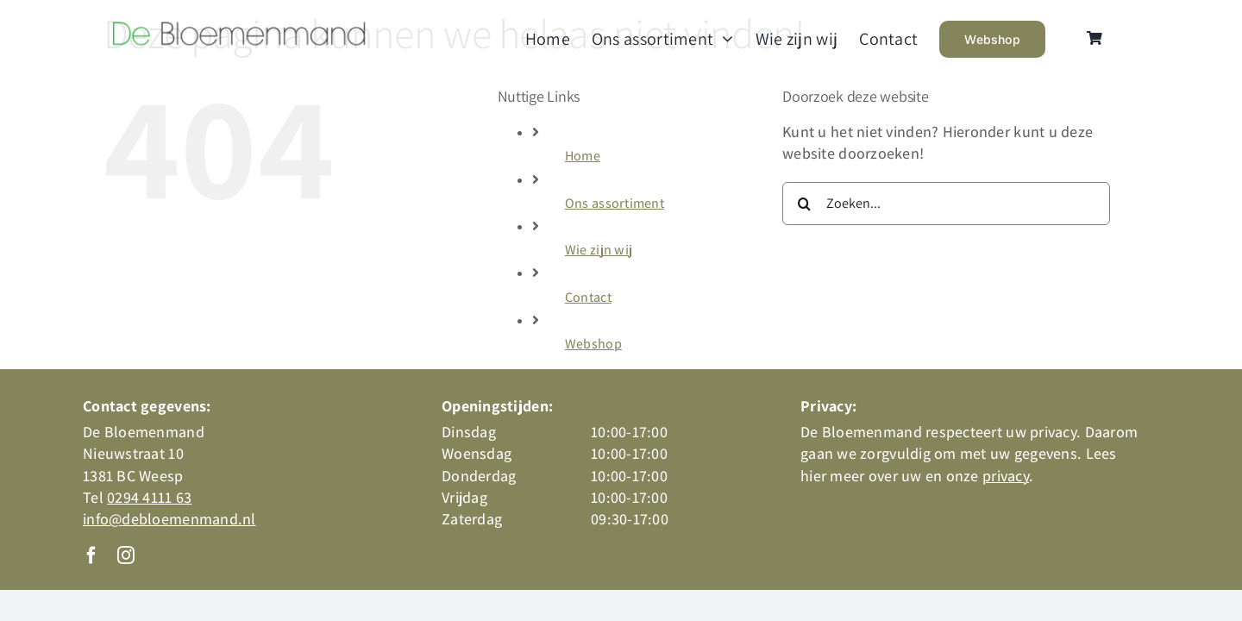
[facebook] (91, 555)
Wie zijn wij (598, 250)
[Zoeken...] (946, 203)
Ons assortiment (614, 203)
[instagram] (126, 555)
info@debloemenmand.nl (169, 519)
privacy (1005, 476)
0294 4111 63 (149, 497)
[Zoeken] (803, 203)
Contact (588, 297)
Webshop (593, 344)
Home (582, 156)
